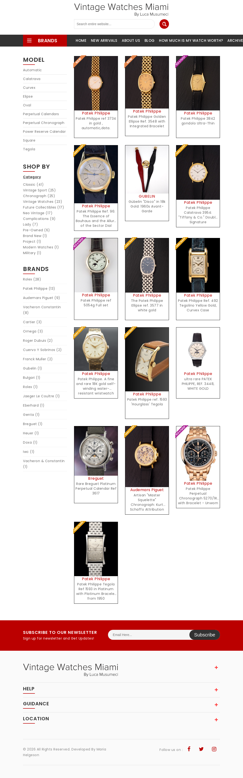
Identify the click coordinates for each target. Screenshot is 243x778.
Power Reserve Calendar (44, 131)
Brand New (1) (35, 235)
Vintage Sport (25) (39, 190)
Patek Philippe (39, 288)
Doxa (30, 442)
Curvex (29, 87)
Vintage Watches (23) (42, 201)
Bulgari (32, 377)
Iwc (29, 451)
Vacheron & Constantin (44, 464)
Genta (31, 414)
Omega (33, 331)
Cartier (32, 322)
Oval (27, 105)
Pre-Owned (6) (36, 230)
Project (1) (32, 241)
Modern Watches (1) (41, 247)
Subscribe (204, 634)
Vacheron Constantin (42, 310)
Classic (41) (33, 184)
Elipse (28, 96)
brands (42, 40)
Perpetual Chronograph (44, 122)
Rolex (32, 279)
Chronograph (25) (39, 196)
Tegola (29, 149)
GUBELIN (147, 196)
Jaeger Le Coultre (41, 396)
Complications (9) (39, 218)
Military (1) (32, 253)
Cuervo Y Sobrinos (42, 349)
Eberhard (33, 405)
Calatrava (32, 78)
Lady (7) (30, 224)
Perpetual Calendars (41, 114)
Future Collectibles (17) (43, 207)
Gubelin (32, 368)
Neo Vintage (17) (37, 213)
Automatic (32, 70)
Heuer (31, 433)
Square (29, 140)
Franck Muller (38, 359)
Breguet (33, 424)
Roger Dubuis (38, 340)
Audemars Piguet (41, 297)
